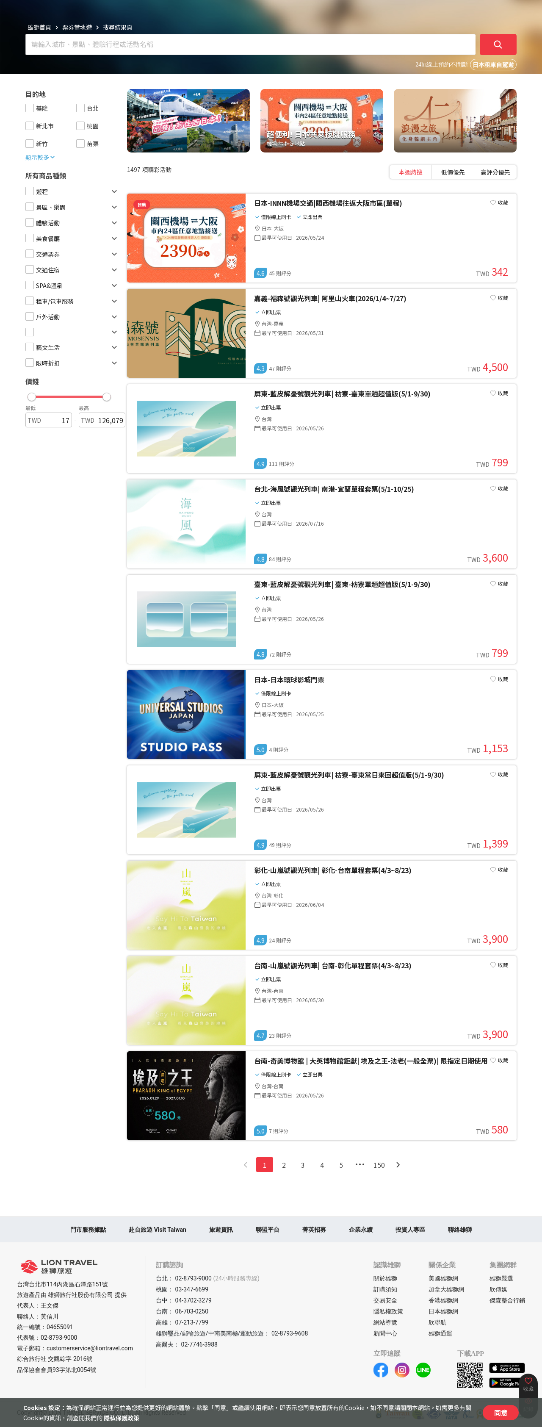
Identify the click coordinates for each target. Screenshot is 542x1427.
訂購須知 (385, 1289)
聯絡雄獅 (460, 1229)
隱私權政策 (388, 1311)
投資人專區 (410, 1229)
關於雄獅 (385, 1278)
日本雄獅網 (443, 1311)
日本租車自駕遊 (493, 65)
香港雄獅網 (443, 1300)
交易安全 (385, 1300)
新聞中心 (385, 1333)
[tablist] (453, 172)
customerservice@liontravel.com (90, 1348)
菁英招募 (314, 1229)
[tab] (411, 172)
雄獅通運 (440, 1333)
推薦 (142, 204)
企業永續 (361, 1229)
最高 (84, 407)
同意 (501, 1413)
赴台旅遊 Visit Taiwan (157, 1229)
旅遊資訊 (221, 1229)
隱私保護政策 (121, 1417)
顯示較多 (40, 157)
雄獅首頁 (39, 27)
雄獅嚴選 (501, 1278)
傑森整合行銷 (507, 1300)
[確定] (498, 44)
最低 (30, 407)
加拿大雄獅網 (446, 1289)
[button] (69, 395)
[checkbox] (29, 108)
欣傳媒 (498, 1289)
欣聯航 (437, 1322)
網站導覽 (385, 1322)
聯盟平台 (267, 1229)
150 (379, 1165)
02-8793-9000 (59, 1337)
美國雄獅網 (443, 1278)
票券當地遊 (77, 27)
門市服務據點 (88, 1229)
